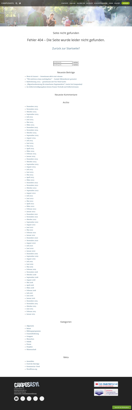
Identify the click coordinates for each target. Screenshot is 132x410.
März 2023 (30, 180)
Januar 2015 (31, 314)
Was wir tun (81, 3)
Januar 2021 (31, 235)
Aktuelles (89, 3)
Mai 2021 (30, 230)
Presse (29, 344)
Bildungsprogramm (100, 3)
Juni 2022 (30, 198)
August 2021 (31, 225)
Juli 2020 (30, 246)
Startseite (64, 3)
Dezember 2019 (32, 254)
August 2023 (31, 167)
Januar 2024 (31, 156)
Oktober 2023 (31, 162)
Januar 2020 (31, 251)
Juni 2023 (30, 172)
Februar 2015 (31, 311)
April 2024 (30, 148)
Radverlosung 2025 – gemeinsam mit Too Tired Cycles (46, 82)
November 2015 (32, 303)
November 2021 (32, 217)
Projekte (30, 347)
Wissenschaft (31, 349)
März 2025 (30, 125)
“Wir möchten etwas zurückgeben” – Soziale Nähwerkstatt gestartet (52, 79)
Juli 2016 (30, 293)
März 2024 (30, 151)
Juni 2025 (30, 119)
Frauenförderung (33, 334)
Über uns (72, 3)
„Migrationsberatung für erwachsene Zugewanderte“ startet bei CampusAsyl (54, 84)
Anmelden (30, 361)
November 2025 (32, 109)
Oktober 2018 (31, 275)
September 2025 (32, 114)
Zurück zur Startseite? (66, 48)
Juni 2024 (30, 143)
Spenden (125, 3)
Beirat (29, 328)
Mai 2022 (30, 201)
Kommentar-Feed (33, 366)
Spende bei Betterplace (122, 407)
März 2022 (30, 206)
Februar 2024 (31, 154)
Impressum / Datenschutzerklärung (25, 393)
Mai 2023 (30, 175)
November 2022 (32, 185)
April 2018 (30, 285)
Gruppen (30, 336)
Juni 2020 (30, 248)
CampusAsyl (7, 3)
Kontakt (117, 3)
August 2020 (31, 243)
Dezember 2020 (32, 238)
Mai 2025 (30, 122)
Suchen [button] (75, 62)
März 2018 (30, 288)
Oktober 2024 (31, 133)
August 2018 (31, 280)
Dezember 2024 (32, 127)
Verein (111, 3)
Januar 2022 (31, 211)
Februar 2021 (31, 232)
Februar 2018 (31, 290)
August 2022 (31, 193)
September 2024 (32, 135)
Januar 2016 (31, 298)
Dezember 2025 (32, 106)
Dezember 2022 (32, 183)
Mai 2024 (30, 146)
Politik (29, 342)
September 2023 (32, 164)
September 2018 (32, 277)
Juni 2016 (30, 296)
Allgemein (30, 326)
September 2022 (32, 190)
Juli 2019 (30, 261)
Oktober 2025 (31, 112)
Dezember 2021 (32, 214)
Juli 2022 (30, 196)
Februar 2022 (31, 209)
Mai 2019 (30, 267)
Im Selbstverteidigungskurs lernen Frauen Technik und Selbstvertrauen (53, 87)
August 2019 (31, 259)
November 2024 (32, 130)
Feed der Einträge (33, 364)
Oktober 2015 (31, 306)
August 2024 (31, 138)
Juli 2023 (30, 169)
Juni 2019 (30, 264)
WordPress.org (32, 369)
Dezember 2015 (32, 301)
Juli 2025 (30, 117)
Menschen (30, 339)
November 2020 (32, 240)
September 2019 (32, 256)
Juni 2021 (30, 227)
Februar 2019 (31, 269)
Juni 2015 (30, 309)
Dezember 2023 (32, 159)
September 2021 (32, 222)
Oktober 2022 (31, 188)
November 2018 (32, 272)
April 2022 (30, 204)
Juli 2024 (30, 140)
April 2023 (30, 177)
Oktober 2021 (31, 219)
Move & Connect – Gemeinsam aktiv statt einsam (44, 76)
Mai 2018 (30, 282)
